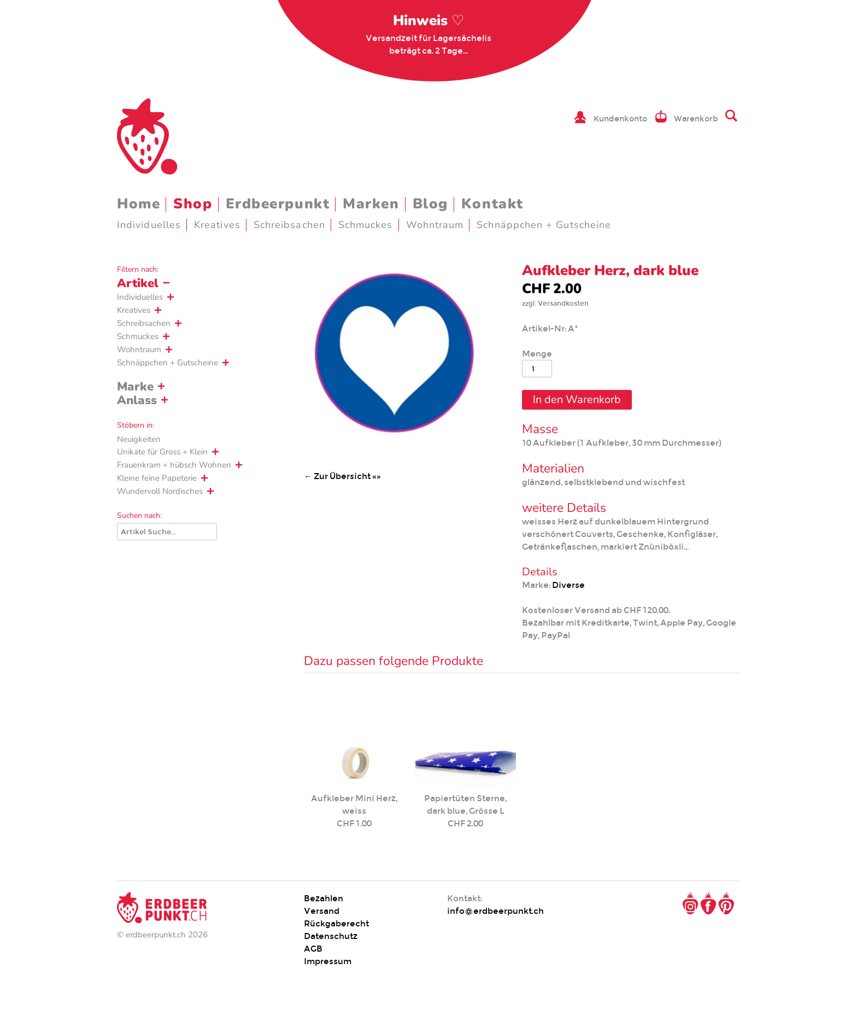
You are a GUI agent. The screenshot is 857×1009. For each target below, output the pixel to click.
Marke (135, 386)
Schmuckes (365, 224)
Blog (430, 203)
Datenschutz (330, 936)
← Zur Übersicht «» (342, 476)
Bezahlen (323, 898)
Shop (192, 203)
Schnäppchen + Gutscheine (544, 224)
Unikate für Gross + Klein (162, 451)
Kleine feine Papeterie (157, 478)
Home (138, 203)
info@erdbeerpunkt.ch (495, 911)
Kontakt (492, 203)
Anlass (137, 400)
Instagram (690, 903)
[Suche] (167, 531)
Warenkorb (696, 119)
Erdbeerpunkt (278, 203)
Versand (321, 911)
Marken (371, 203)
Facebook (708, 903)
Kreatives (217, 224)
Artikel (138, 283)
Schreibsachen (289, 224)
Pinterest (726, 903)
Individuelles (149, 224)
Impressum (327, 961)
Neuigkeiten (139, 439)
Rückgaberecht (336, 923)
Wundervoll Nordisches (160, 491)
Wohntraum (435, 224)
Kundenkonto (620, 119)
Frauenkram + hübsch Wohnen (174, 464)
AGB (313, 948)
